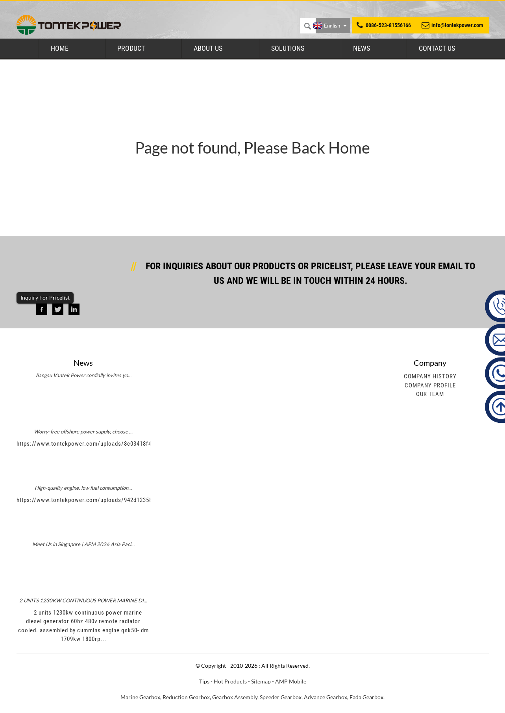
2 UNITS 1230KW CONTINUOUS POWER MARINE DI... (83, 600)
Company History (430, 376)
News (361, 48)
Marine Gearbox (140, 697)
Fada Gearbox (366, 697)
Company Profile (430, 385)
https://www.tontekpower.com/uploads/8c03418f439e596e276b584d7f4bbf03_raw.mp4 (132, 443)
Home (59, 48)
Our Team (430, 394)
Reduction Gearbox (186, 697)
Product (131, 48)
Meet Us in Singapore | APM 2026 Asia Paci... (83, 544)
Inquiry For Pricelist (45, 297)
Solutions (287, 48)
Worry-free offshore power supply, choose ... (83, 431)
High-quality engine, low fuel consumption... (83, 488)
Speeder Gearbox (281, 697)
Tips (204, 681)
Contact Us (437, 48)
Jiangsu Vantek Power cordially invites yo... (83, 375)
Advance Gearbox (325, 697)
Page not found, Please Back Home (252, 147)
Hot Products (230, 681)
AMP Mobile (290, 681)
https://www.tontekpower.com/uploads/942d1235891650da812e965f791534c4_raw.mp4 (133, 500)
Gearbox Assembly (234, 697)
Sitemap (261, 681)
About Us (208, 48)
